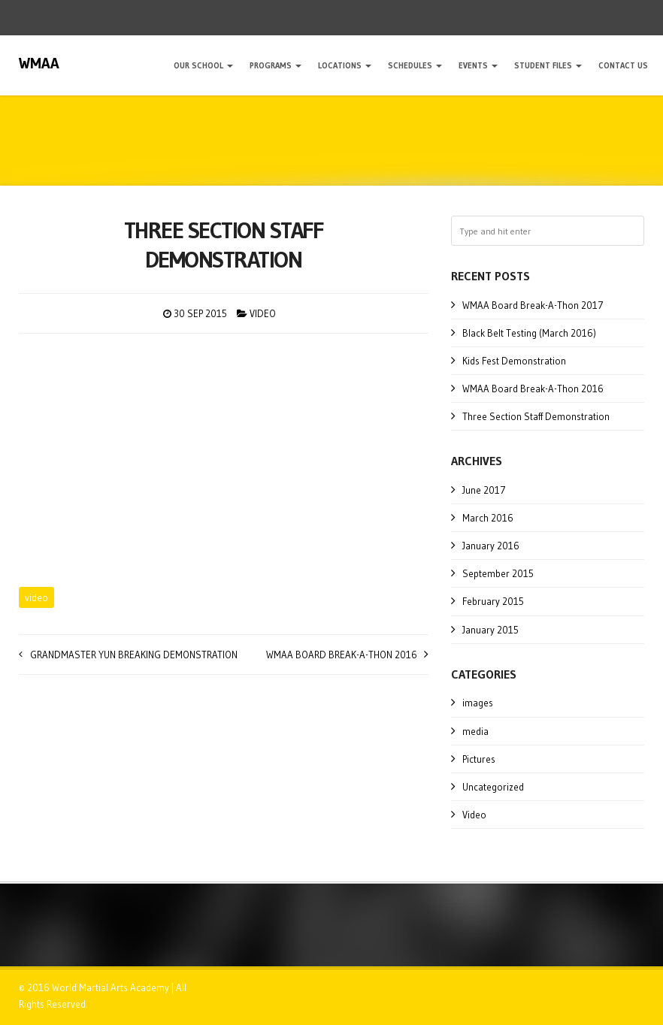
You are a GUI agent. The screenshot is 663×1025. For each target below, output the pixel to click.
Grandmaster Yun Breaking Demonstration (134, 655)
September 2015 (498, 573)
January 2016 (490, 546)
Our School (203, 65)
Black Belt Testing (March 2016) (529, 333)
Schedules (415, 65)
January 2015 (490, 630)
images (477, 703)
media (475, 731)
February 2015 (493, 601)
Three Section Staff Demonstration (536, 416)
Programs (275, 65)
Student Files (548, 65)
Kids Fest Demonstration (514, 361)
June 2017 (484, 490)
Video (263, 313)
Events (478, 65)
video (36, 597)
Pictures (478, 759)
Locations (344, 65)
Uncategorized (493, 787)
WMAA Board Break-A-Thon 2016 (341, 655)
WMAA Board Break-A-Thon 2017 (533, 305)
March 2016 (487, 518)
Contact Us (623, 65)
